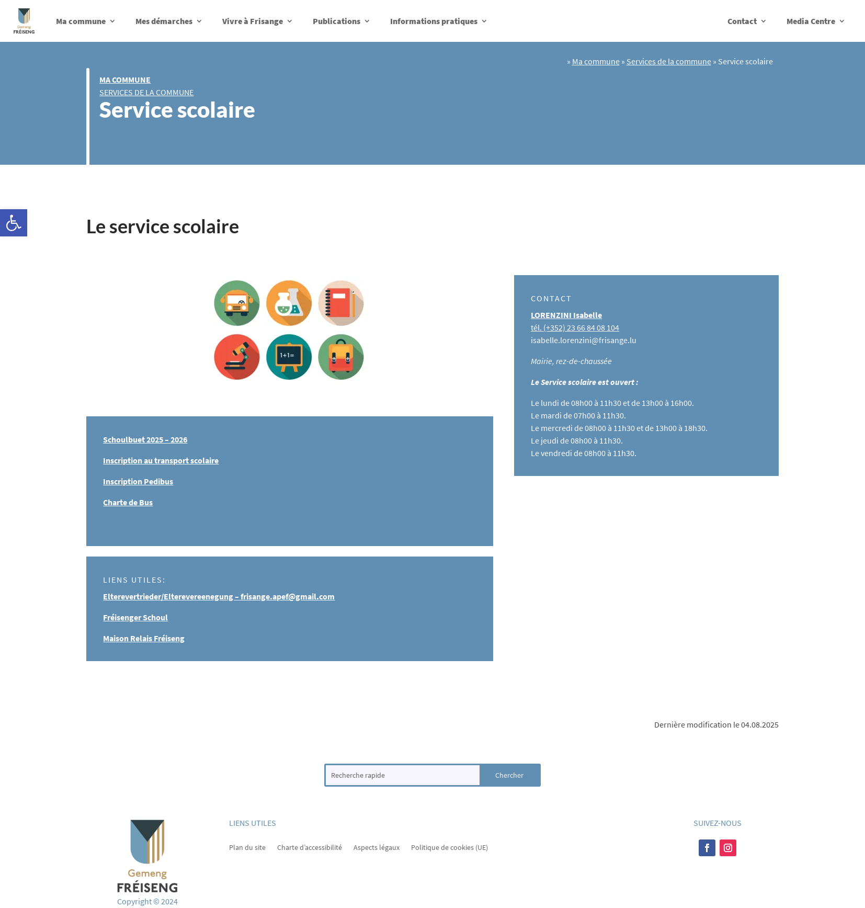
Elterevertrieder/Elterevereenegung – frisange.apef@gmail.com (219, 596)
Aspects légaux (377, 847)
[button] (13, 222)
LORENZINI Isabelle (566, 315)
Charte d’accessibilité (309, 847)
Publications (336, 21)
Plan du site (247, 847)
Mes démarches (163, 21)
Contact (742, 21)
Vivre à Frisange (252, 21)
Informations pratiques (433, 21)
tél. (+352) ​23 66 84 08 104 (575, 327)
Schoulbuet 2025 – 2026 (145, 439)
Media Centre (811, 21)
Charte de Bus (128, 502)
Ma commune (81, 21)
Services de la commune (146, 92)
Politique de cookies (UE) (449, 847)
